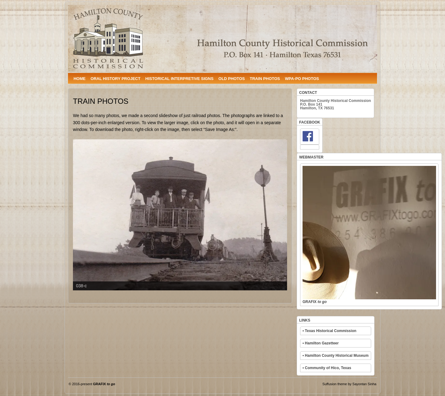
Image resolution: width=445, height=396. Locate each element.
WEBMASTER (311, 157)
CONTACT (308, 93)
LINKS (304, 320)
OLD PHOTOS (231, 78)
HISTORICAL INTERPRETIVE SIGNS (179, 78)
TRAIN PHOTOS (265, 78)
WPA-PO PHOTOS (302, 78)
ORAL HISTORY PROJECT (115, 78)
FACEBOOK (309, 122)
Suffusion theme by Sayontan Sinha (349, 384)
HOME (80, 78)
